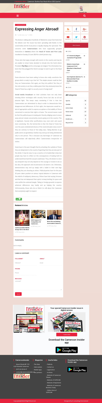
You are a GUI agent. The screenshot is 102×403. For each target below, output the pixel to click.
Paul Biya (25, 66)
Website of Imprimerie (54, 383)
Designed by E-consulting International (76, 401)
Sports (76, 101)
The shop (37, 364)
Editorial (76, 115)
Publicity (49, 364)
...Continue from (20, 25)
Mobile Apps (38, 370)
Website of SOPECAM (53, 380)
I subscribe (66, 334)
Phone (17, 269)
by (15, 35)
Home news (76, 112)
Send (18, 294)
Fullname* (19, 259)
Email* (42, 259)
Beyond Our (76, 123)
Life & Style (76, 108)
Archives (50, 372)
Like (18, 199)
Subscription (38, 367)
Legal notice (51, 370)
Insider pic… (76, 119)
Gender (76, 104)
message (18, 279)
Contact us (50, 367)
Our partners (38, 372)
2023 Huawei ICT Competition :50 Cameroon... (36, 222)
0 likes (30, 35)
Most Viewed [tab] (76, 45)
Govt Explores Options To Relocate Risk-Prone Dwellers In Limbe (75, 79)
